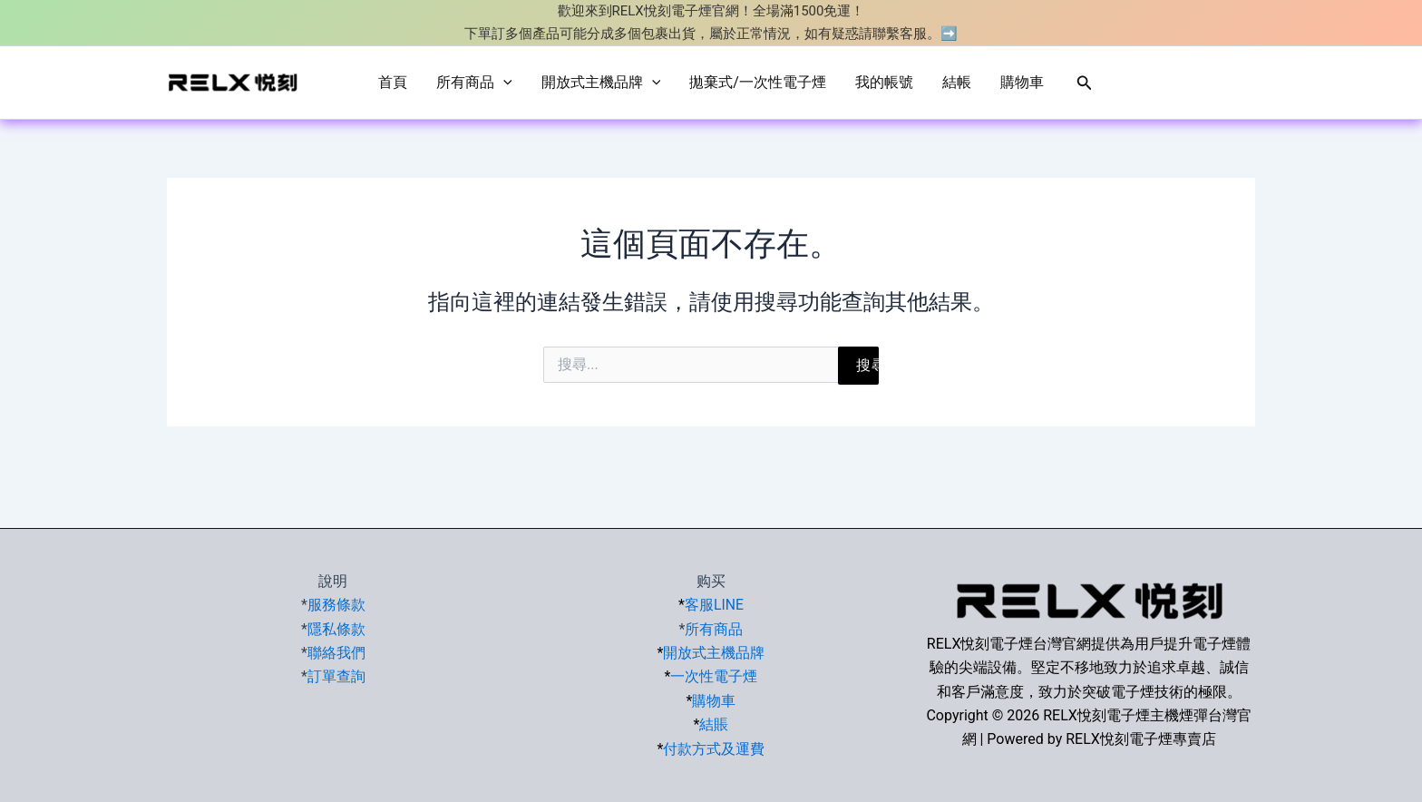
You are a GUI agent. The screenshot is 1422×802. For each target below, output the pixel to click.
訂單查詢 (336, 676)
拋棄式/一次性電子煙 (757, 82)
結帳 (956, 82)
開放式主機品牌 (601, 82)
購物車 (1022, 82)
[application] (503, 82)
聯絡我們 (336, 652)
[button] (1084, 83)
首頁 (392, 82)
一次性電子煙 (713, 676)
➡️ (949, 33)
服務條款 (336, 604)
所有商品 (474, 82)
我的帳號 (884, 82)
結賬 (713, 724)
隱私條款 (336, 629)
